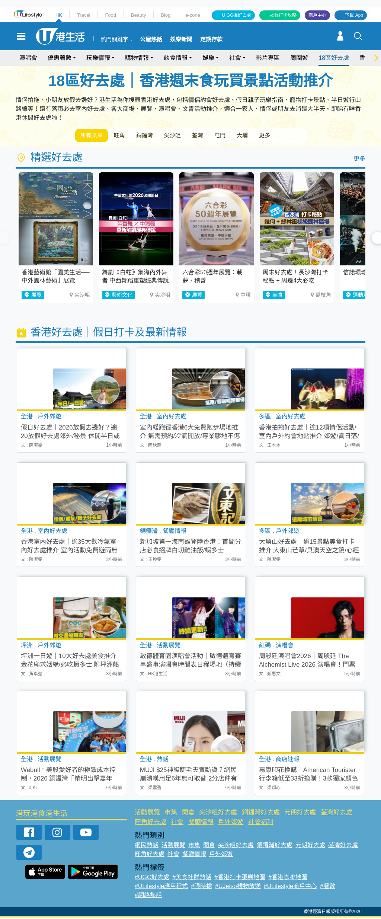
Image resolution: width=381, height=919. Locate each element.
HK (58, 15)
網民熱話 (147, 846)
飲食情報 (176, 58)
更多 (294, 136)
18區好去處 (333, 58)
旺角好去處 (150, 823)
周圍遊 (299, 58)
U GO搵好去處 (237, 15)
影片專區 (268, 58)
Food (110, 15)
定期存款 (211, 39)
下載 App (354, 15)
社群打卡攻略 (283, 15)
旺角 (126, 136)
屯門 (242, 136)
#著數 (327, 887)
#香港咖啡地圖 (287, 878)
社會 (235, 58)
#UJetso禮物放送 (238, 887)
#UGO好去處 (152, 878)
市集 (170, 813)
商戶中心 (317, 15)
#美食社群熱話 (191, 878)
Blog (165, 15)
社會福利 (260, 823)
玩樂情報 (98, 58)
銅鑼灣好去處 (261, 813)
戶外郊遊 (230, 823)
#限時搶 (201, 887)
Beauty (138, 15)
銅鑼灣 (155, 136)
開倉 (188, 813)
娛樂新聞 (181, 39)
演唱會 (28, 58)
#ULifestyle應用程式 (161, 887)
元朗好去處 (300, 813)
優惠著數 (59, 58)
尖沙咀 (187, 136)
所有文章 (94, 136)
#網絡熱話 (148, 896)
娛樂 (208, 58)
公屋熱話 (151, 39)
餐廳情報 (201, 823)
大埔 (268, 136)
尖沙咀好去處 (218, 813)
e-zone (192, 15)
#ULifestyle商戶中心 (290, 887)
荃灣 (216, 136)
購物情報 (137, 58)
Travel (83, 15)
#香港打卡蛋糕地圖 (239, 878)
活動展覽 (147, 813)
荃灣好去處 (336, 813)
